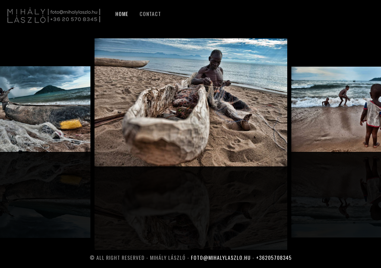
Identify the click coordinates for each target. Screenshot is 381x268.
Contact (150, 13)
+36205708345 (274, 257)
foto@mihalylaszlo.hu (221, 257)
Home (121, 13)
